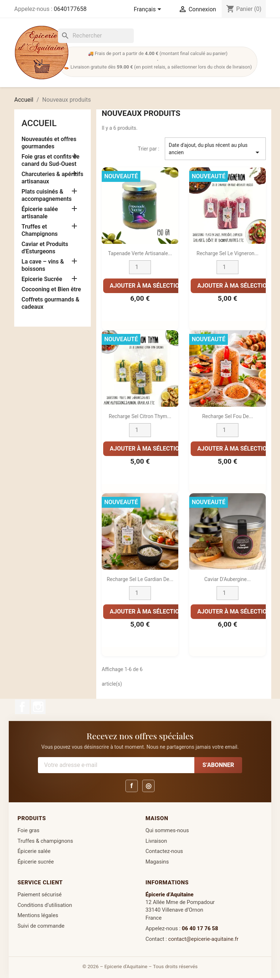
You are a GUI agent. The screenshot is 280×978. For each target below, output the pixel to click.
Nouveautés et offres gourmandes (49, 143)
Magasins (157, 861)
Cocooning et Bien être (51, 289)
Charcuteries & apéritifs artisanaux (52, 178)
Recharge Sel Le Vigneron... (227, 253)
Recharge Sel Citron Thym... (140, 416)
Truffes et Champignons (40, 230)
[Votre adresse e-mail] (116, 765)
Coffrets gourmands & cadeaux (50, 303)
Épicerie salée (34, 851)
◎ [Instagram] (148, 786)
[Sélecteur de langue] (149, 9)
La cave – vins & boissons (43, 265)
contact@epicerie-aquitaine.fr (203, 939)
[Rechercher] (96, 35)
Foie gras (28, 830)
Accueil (39, 123)
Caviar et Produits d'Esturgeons (45, 248)
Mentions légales (38, 915)
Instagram (38, 707)
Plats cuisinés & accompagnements (47, 195)
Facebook (22, 707)
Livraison (156, 841)
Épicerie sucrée (36, 861)
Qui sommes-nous (167, 830)
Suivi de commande (41, 926)
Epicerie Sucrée (42, 279)
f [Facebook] (132, 786)
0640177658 (70, 8)
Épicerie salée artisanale (40, 213)
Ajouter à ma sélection (146, 285)
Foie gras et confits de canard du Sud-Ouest (50, 160)
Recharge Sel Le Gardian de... (140, 579)
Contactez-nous (164, 851)
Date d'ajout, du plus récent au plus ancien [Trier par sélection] (215, 149)
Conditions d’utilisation (45, 905)
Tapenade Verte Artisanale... (140, 253)
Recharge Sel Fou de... (227, 416)
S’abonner (218, 764)
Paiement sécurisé (40, 894)
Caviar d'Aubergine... (227, 579)
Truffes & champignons (45, 841)
